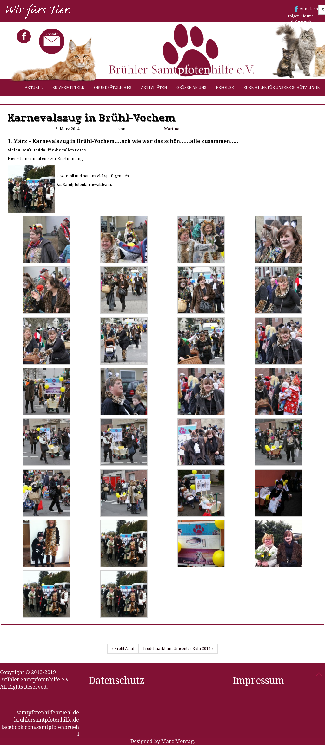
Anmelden (309, 9)
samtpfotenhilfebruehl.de (48, 713)
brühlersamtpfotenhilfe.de (46, 720)
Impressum (258, 680)
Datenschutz (116, 680)
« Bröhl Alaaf (123, 648)
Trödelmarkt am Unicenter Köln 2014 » (178, 648)
